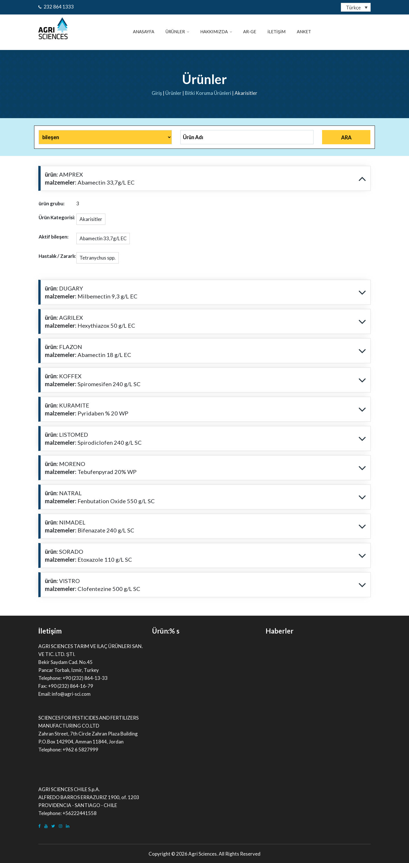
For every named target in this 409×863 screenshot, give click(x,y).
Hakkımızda (216, 31)
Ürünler (177, 31)
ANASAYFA (143, 31)
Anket (304, 31)
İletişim (277, 31)
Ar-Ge (249, 31)
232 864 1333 (56, 7)
